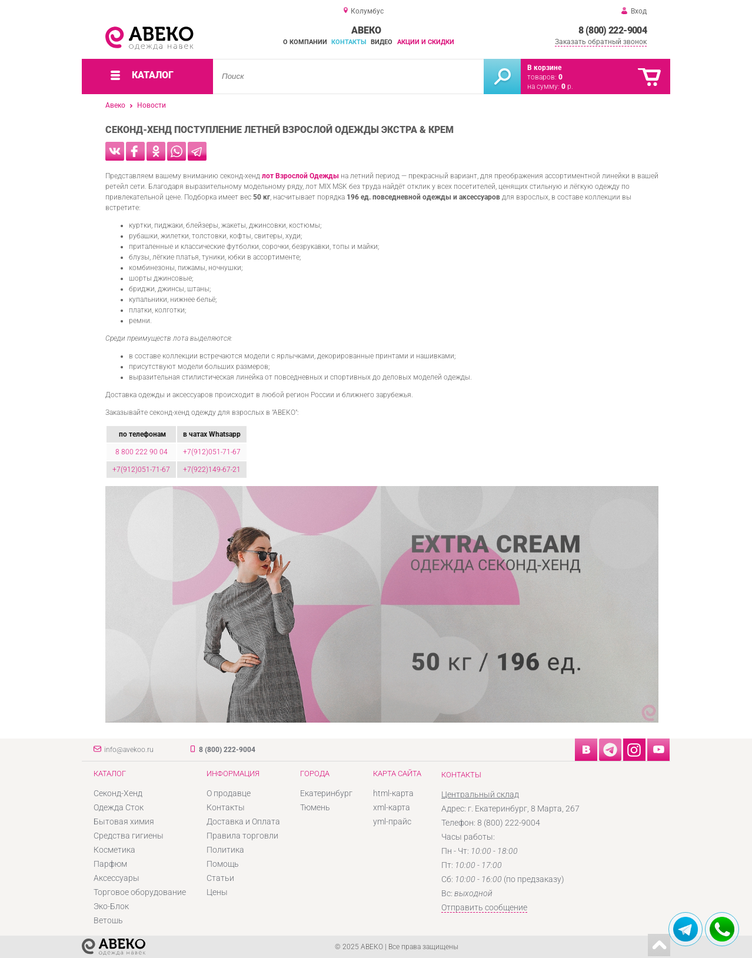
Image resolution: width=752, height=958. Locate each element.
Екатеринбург (326, 793)
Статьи (220, 878)
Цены (217, 892)
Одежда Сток (119, 807)
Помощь (223, 864)
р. (567, 86)
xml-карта (391, 807)
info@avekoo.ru (129, 750)
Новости (151, 105)
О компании (305, 42)
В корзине (544, 68)
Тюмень (315, 807)
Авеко (115, 105)
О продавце (229, 793)
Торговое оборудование (140, 892)
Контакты (349, 42)
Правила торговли (242, 835)
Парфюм (110, 864)
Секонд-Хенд (118, 793)
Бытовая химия (124, 821)
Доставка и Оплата (243, 821)
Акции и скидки (425, 42)
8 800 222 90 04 (141, 452)
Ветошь (108, 920)
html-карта (393, 793)
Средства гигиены (129, 835)
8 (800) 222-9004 (612, 30)
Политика (225, 849)
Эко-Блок (111, 906)
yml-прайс (392, 821)
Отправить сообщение (484, 907)
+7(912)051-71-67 (212, 452)
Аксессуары (116, 878)
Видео (381, 42)
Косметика (114, 849)
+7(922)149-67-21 (212, 469)
